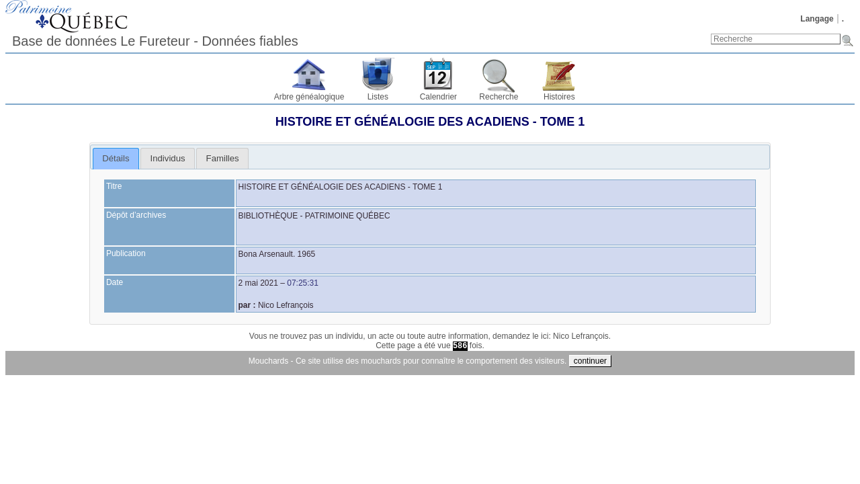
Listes (378, 97)
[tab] (116, 158)
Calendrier (438, 97)
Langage (816, 19)
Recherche (498, 97)
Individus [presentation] (167, 158)
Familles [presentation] (222, 158)
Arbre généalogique (309, 97)
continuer (590, 361)
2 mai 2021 (258, 283)
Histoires (559, 97)
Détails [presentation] (115, 158)
